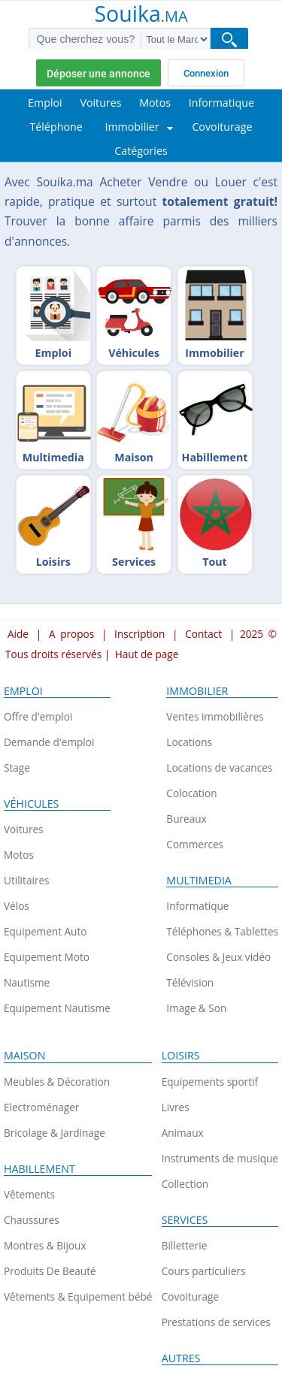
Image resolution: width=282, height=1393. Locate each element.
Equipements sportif (210, 1081)
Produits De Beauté (50, 1271)
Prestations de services (216, 1322)
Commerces (194, 844)
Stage (17, 767)
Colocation (191, 793)
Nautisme (27, 982)
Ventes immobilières (214, 716)
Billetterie (185, 1245)
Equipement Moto (46, 957)
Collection (185, 1184)
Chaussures (31, 1220)
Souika (140, 15)
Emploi (23, 691)
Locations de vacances (219, 767)
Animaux (183, 1133)
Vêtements (29, 1194)
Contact (203, 634)
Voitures (24, 829)
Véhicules (31, 804)
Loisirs (181, 1055)
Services (185, 1220)
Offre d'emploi (38, 716)
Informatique (197, 906)
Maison (24, 1055)
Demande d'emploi (49, 742)
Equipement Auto (45, 931)
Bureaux (186, 818)
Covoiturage (190, 1296)
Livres (176, 1107)
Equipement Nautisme (57, 1008)
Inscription (139, 634)
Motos (19, 855)
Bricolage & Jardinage (54, 1133)
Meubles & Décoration (57, 1081)
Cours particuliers (204, 1271)
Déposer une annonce (98, 74)
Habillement (39, 1169)
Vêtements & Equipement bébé (78, 1296)
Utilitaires (27, 880)
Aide (18, 634)
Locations (189, 742)
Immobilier (197, 691)
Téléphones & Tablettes (222, 931)
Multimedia (199, 880)
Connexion (206, 73)
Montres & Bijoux (45, 1245)
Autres (181, 1358)
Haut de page (147, 654)
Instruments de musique (220, 1158)
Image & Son (196, 1008)
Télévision (190, 982)
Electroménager (41, 1107)
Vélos (16, 906)
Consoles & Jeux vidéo (218, 957)
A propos (71, 634)
